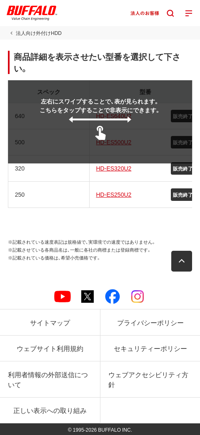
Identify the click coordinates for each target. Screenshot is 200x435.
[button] (181, 261)
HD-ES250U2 (114, 194)
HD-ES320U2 (114, 168)
